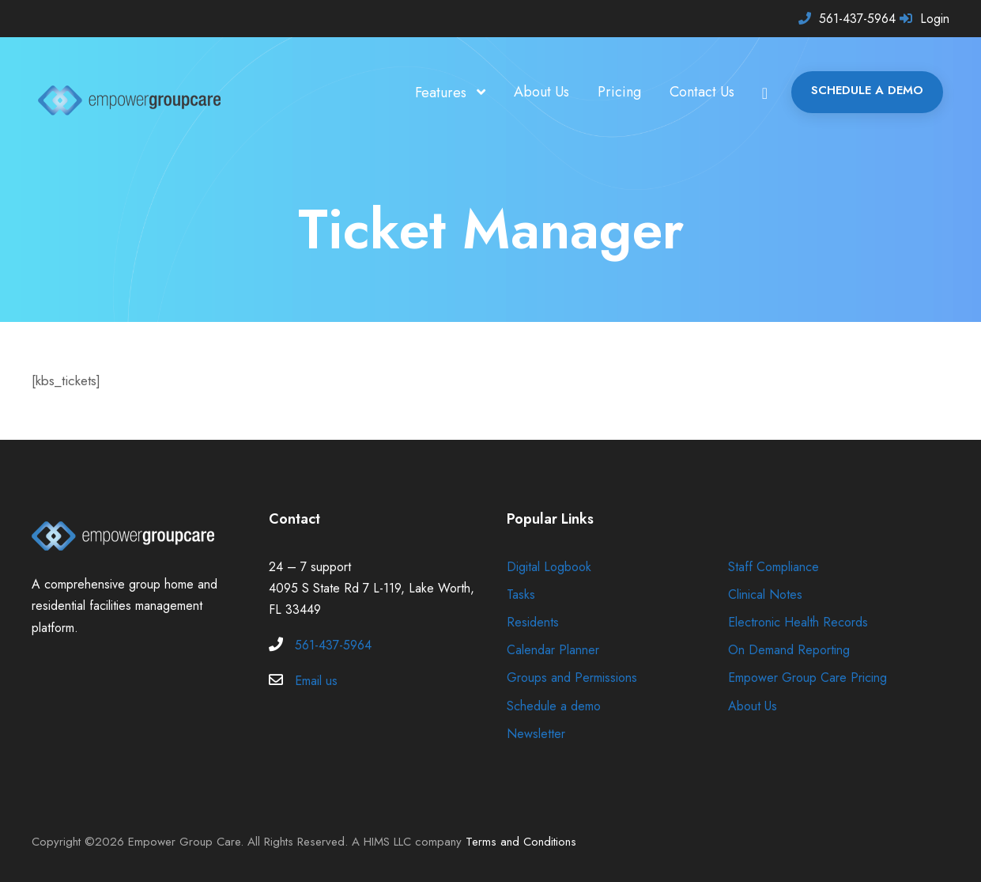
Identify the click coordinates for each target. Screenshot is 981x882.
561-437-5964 (855, 18)
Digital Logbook (550, 566)
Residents (535, 622)
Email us (319, 680)
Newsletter (537, 733)
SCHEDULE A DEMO (865, 90)
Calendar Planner (556, 650)
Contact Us (696, 92)
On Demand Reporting (791, 650)
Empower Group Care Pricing (810, 677)
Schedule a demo (556, 706)
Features (426, 92)
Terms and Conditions (532, 842)
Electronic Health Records (801, 622)
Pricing (610, 92)
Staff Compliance (776, 566)
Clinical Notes (767, 594)
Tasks (523, 594)
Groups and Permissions (576, 677)
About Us (531, 92)
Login (934, 18)
